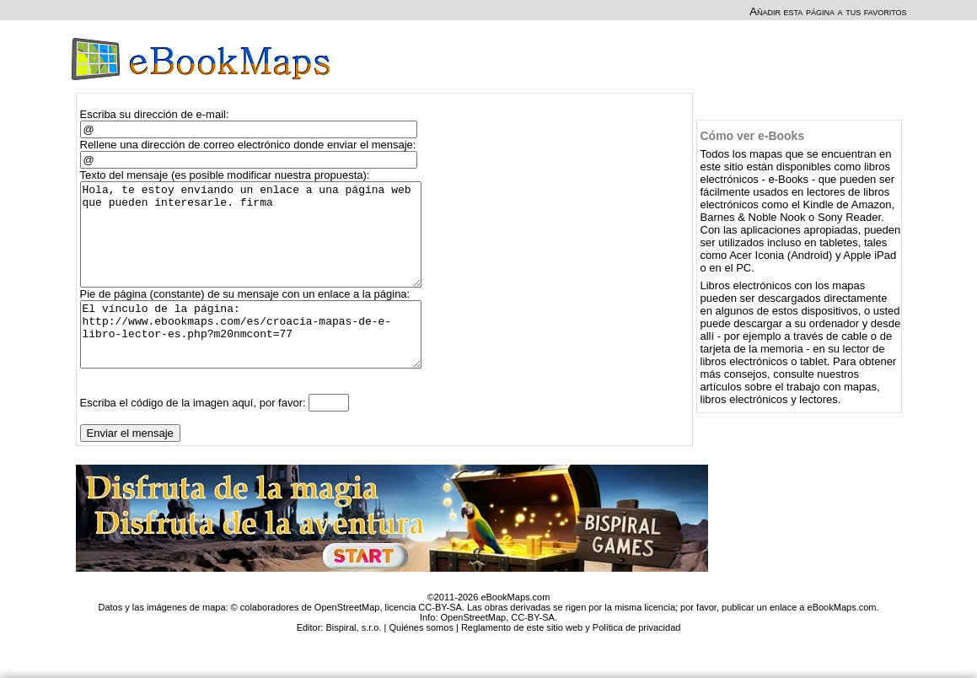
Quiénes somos (421, 660)
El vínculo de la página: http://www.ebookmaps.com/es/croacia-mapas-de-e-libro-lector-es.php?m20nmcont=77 (258, 360)
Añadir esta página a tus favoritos (827, 11)
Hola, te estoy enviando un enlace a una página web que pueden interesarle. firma (258, 244)
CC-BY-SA (533, 650)
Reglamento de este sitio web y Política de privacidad (570, 660)
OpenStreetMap (474, 650)
